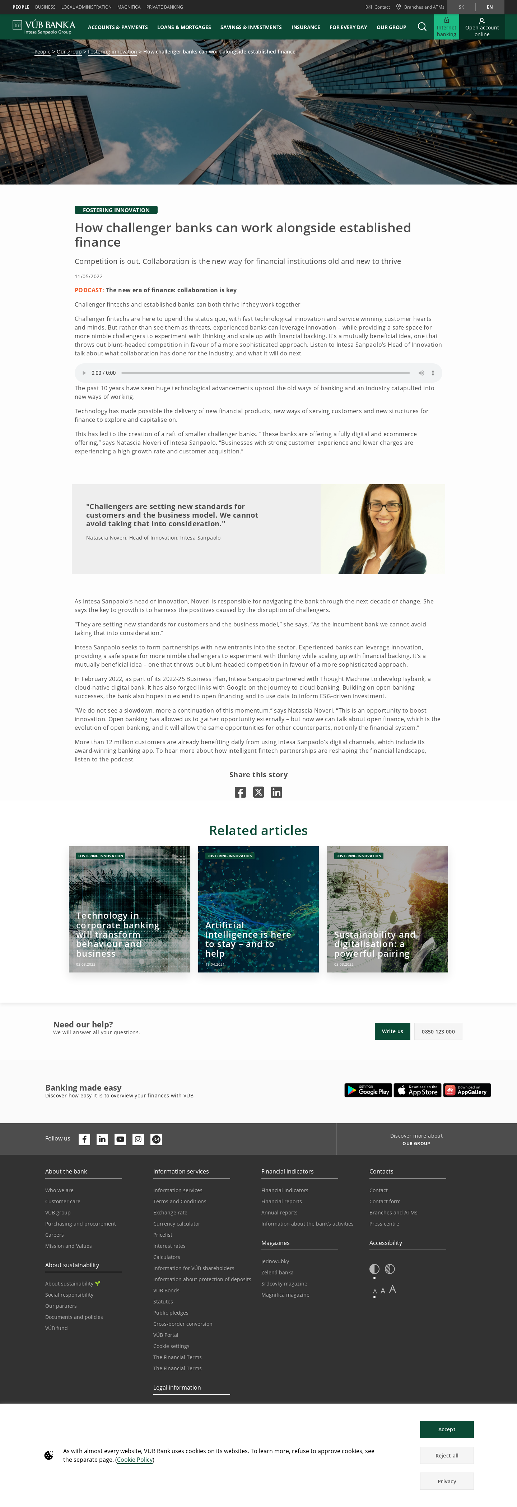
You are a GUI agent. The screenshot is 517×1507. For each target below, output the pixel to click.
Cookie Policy (135, 1460)
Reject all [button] (447, 1455)
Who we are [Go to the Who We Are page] (59, 1190)
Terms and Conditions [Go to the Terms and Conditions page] (179, 1201)
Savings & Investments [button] (251, 27)
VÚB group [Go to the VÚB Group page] (58, 1212)
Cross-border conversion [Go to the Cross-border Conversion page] (183, 1323)
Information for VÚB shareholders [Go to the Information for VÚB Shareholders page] (193, 1268)
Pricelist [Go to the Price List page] (162, 1234)
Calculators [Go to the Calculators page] (166, 1257)
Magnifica (129, 7)
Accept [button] (447, 1429)
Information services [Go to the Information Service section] (177, 1190)
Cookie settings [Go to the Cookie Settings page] (171, 1346)
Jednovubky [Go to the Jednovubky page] (275, 1261)
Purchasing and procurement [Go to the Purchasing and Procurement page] (80, 1223)
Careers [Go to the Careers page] (54, 1234)
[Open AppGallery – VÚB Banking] (467, 1090)
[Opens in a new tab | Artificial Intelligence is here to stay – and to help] (258, 909)
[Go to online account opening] (482, 26)
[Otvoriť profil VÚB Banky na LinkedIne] (102, 1139)
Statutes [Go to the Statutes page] (163, 1301)
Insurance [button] (306, 27)
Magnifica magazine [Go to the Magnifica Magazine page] (285, 1294)
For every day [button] (348, 27)
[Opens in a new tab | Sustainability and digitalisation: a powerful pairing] (387, 909)
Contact (378, 7)
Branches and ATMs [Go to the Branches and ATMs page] (393, 1212)
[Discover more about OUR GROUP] (413, 1144)
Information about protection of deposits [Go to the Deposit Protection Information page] (202, 1279)
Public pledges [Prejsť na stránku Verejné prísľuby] (170, 1312)
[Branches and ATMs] (420, 7)
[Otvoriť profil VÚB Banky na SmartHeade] (156, 1139)
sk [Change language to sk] (461, 7)
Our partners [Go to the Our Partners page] (61, 1305)
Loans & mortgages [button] (184, 27)
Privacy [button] (447, 1481)
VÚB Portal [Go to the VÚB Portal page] (165, 1334)
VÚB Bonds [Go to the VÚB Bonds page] (166, 1290)
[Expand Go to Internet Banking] (446, 26)
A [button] (375, 1291)
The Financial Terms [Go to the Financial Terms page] (177, 1357)
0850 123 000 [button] (438, 1031)
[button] (422, 26)
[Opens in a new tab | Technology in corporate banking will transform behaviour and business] (129, 909)
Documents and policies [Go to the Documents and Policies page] (74, 1317)
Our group (391, 27)
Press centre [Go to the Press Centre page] (384, 1223)
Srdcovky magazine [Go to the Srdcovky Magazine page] (284, 1283)
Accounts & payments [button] (118, 27)
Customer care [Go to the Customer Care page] (62, 1201)
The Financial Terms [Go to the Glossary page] (177, 1368)
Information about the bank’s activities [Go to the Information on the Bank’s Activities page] (307, 1223)
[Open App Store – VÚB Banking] (417, 1090)
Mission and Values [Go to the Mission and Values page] (68, 1245)
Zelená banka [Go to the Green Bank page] (277, 1272)
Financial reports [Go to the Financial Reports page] (281, 1201)
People (21, 7)
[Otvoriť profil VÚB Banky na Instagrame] (138, 1139)
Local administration (86, 7)
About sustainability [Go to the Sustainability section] (72, 1283)
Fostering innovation (112, 51)
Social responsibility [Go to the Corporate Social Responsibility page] (69, 1294)
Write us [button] (392, 1031)
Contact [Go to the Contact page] (378, 1190)
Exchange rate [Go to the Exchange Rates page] (170, 1212)
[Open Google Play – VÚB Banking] (368, 1090)
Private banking (164, 7)
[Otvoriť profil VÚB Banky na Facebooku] (84, 1139)
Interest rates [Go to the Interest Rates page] (169, 1245)
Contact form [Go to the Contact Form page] (385, 1201)
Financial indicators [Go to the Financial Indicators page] (284, 1190)
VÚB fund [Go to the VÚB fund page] (56, 1328)
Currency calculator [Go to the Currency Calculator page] (176, 1223)
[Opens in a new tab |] (240, 792)
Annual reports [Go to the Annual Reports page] (279, 1212)
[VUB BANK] (44, 26)
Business (45, 7)
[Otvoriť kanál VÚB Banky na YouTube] (120, 1139)
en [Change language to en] (490, 7)
